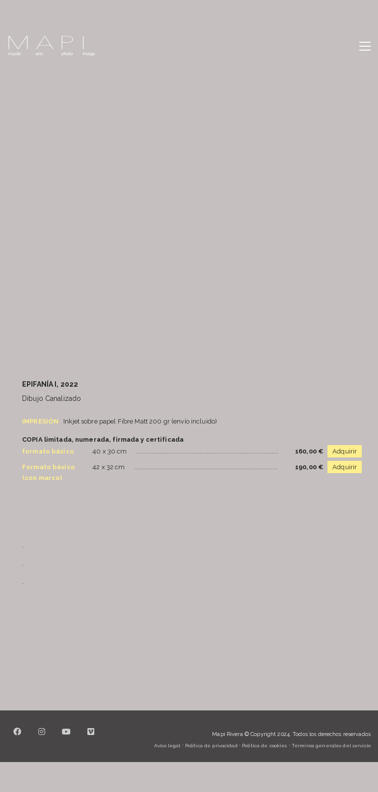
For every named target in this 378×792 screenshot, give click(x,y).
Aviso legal (167, 745)
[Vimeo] (91, 737)
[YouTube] (66, 737)
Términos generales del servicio (331, 745)
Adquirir (344, 451)
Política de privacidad (211, 745)
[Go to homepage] (51, 46)
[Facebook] (17, 737)
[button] (365, 46)
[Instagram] (42, 737)
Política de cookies (264, 745)
